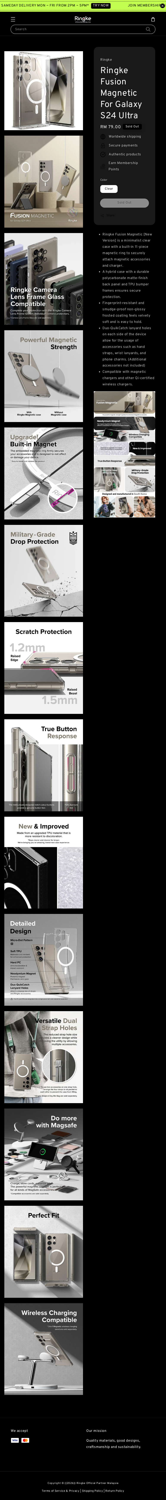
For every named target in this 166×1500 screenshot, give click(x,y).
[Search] (148, 29)
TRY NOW (105, 5)
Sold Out (124, 203)
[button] (13, 19)
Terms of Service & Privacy (60, 1491)
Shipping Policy (92, 1491)
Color (103, 180)
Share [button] (107, 216)
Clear (109, 189)
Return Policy (114, 1491)
